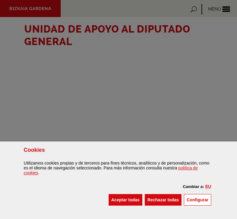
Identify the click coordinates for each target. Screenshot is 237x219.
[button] (208, 186)
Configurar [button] (199, 199)
